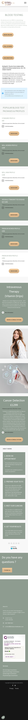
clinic (13, 20)
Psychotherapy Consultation (10, 675)
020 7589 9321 (9, 623)
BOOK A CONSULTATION (14, 320)
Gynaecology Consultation (9, 673)
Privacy (11, 688)
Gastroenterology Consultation (11, 672)
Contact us (7, 570)
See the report (9, 656)
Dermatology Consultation (10, 670)
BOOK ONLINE (8, 35)
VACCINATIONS (8, 58)
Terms (17, 688)
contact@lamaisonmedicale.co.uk (14, 96)
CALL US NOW (8, 46)
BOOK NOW (14, 133)
